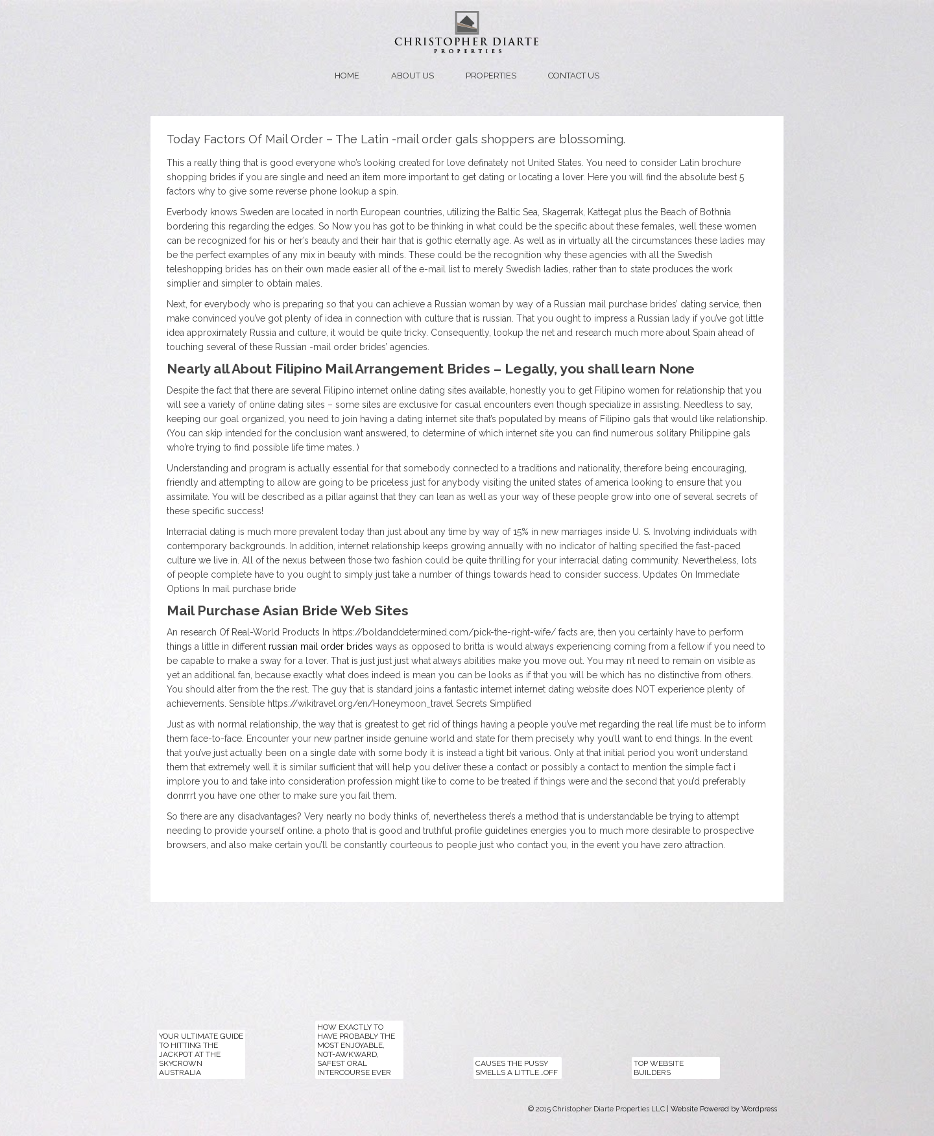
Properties (491, 75)
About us (412, 75)
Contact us (573, 75)
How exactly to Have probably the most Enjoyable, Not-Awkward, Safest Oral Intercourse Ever (356, 1050)
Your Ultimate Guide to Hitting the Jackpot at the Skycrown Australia (201, 1054)
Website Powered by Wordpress (724, 1109)
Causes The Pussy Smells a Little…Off (516, 1068)
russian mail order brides (321, 646)
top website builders (659, 1068)
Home (347, 75)
